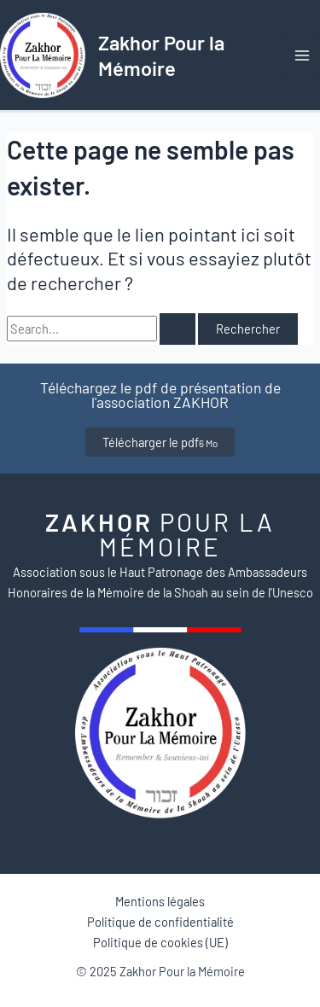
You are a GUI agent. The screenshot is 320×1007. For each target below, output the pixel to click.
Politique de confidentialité (160, 921)
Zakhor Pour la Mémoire (161, 54)
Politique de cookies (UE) (160, 942)
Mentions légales (160, 901)
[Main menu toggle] (302, 55)
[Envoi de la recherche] (177, 329)
